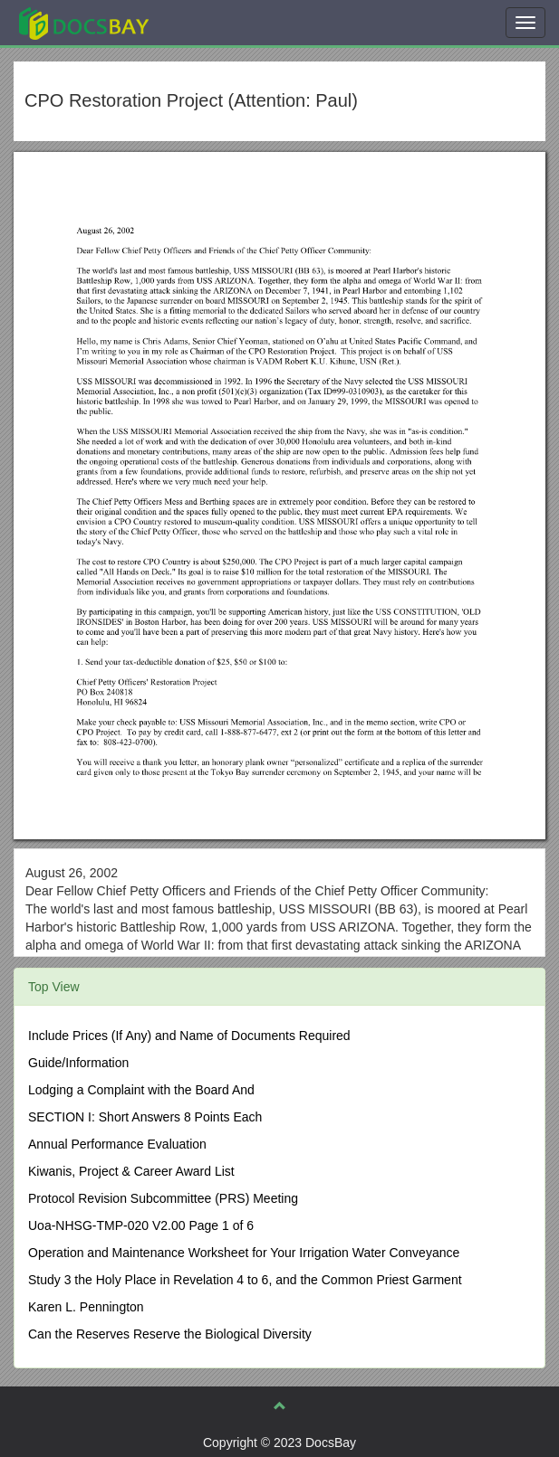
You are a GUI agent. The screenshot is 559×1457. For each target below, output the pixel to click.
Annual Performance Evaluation (117, 1144)
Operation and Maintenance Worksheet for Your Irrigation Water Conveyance (243, 1252)
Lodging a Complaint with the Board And (141, 1090)
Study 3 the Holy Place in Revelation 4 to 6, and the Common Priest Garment (245, 1280)
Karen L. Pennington (86, 1307)
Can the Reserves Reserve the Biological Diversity (170, 1334)
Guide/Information (78, 1062)
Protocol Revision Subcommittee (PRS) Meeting (163, 1198)
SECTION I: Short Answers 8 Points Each (145, 1117)
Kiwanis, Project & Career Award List (131, 1171)
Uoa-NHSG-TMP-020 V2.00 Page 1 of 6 (141, 1225)
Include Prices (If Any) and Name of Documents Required (189, 1035)
